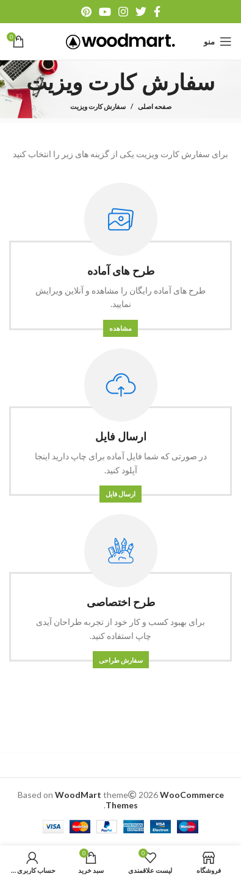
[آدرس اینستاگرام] (123, 11)
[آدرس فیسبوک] (157, 11)
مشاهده (120, 328)
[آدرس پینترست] (86, 11)
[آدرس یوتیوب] (105, 11)
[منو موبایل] (218, 41)
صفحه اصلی (154, 106)
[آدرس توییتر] (141, 11)
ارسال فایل (120, 494)
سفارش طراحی (121, 660)
